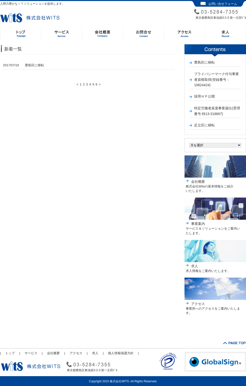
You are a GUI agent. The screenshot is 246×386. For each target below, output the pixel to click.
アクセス (198, 304)
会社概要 (198, 182)
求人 (194, 266)
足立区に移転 (204, 125)
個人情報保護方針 (121, 353)
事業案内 (198, 224)
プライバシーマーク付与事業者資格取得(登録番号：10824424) (216, 79)
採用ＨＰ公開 (204, 96)
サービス (31, 353)
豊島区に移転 (23, 65)
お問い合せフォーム (222, 4)
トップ (10, 353)
